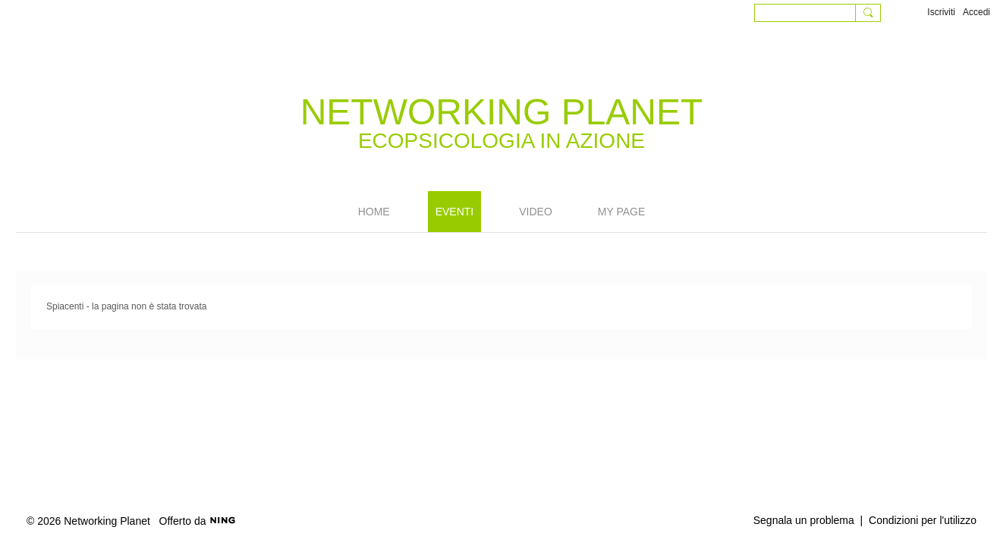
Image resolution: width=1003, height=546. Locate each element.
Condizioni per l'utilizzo (922, 520)
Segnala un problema (803, 520)
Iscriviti (941, 12)
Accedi (976, 12)
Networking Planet (501, 112)
